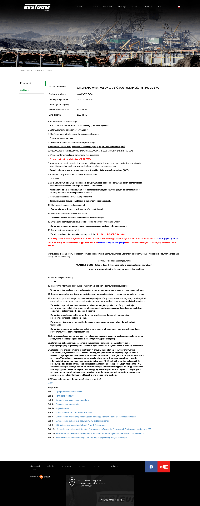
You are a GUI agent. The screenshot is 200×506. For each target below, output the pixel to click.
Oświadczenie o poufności (67, 404)
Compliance (147, 6)
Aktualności (81, 6)
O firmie (94, 6)
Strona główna (26, 70)
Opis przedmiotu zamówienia (69, 392)
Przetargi (122, 6)
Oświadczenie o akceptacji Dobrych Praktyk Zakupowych (81, 425)
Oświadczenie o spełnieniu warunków (72, 400)
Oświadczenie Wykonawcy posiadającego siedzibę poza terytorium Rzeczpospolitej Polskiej (95, 417)
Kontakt (134, 6)
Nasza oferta (108, 6)
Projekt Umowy (62, 408)
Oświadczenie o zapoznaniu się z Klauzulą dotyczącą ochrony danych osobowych (92, 438)
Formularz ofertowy (64, 396)
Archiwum (49, 70)
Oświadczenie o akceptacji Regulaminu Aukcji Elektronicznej (82, 421)
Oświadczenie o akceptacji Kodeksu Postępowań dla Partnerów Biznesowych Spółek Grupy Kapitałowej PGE (104, 429)
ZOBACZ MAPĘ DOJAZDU (112, 500)
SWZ (50, 383)
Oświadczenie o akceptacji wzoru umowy (74, 412)
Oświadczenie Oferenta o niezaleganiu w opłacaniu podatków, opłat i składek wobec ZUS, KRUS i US (100, 433)
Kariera (159, 6)
